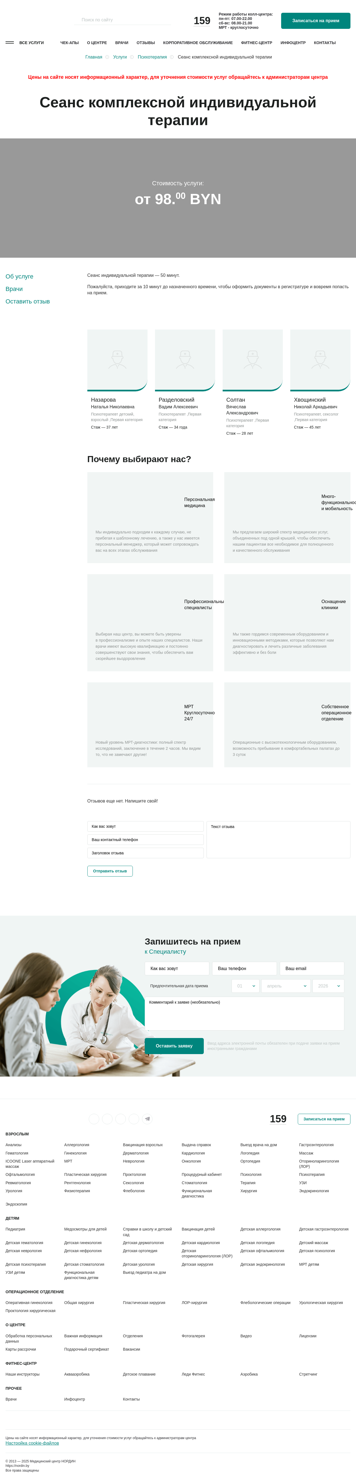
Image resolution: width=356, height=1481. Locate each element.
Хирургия (248, 1191)
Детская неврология (24, 1251)
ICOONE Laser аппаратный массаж (30, 1164)
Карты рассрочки (21, 1349)
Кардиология (193, 1153)
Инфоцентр (293, 42)
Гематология (17, 1153)
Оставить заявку (174, 1046)
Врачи (121, 42)
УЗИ (303, 1183)
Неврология (133, 1161)
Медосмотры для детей (85, 1229)
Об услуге (19, 276)
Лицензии (307, 1336)
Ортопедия (250, 1161)
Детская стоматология (84, 1264)
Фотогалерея (193, 1336)
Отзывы (146, 42)
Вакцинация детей (198, 1229)
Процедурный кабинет (202, 1174)
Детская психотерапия (26, 1264)
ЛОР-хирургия (194, 1302)
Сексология (133, 1183)
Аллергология (76, 1145)
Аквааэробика (77, 1374)
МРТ (68, 1161)
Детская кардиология (201, 1243)
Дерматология (136, 1153)
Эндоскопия (16, 1204)
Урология (14, 1191)
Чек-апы (69, 42)
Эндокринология (314, 1191)
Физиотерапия (77, 1191)
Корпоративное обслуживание (198, 42)
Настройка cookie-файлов (32, 1443)
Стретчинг (308, 1374)
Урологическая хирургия (321, 1302)
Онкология (191, 1161)
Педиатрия (15, 1229)
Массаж (306, 1153)
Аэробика (249, 1374)
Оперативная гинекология (29, 1302)
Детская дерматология (143, 1243)
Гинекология (75, 1153)
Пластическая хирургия (85, 1174)
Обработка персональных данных (29, 1338)
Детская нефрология (83, 1251)
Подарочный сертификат (86, 1349)
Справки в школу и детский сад (147, 1232)
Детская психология (317, 1251)
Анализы (13, 1145)
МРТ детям (309, 1264)
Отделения (133, 1336)
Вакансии (131, 1349)
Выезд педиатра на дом (144, 1272)
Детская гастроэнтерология (324, 1229)
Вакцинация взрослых (143, 1145)
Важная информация (83, 1336)
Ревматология (18, 1183)
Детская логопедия (257, 1243)
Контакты (325, 42)
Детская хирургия (197, 1264)
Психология (250, 1174)
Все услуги (31, 42)
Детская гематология (24, 1243)
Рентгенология (77, 1183)
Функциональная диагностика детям (81, 1275)
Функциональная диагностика (197, 1193)
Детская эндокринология (262, 1264)
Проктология (134, 1174)
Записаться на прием (315, 20)
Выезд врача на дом (258, 1145)
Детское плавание (139, 1374)
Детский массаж (313, 1243)
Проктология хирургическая (30, 1310)
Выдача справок (196, 1145)
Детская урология (139, 1264)
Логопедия (249, 1153)
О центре (97, 42)
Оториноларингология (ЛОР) (319, 1164)
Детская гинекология (83, 1243)
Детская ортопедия (140, 1251)
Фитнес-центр (256, 42)
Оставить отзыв (28, 301)
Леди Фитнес (193, 1374)
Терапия (247, 1183)
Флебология (134, 1191)
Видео (246, 1336)
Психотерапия (312, 1174)
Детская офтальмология (262, 1251)
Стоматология (194, 1183)
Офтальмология (20, 1174)
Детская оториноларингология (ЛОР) (207, 1253)
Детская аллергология (260, 1229)
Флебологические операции (265, 1302)
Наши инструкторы (23, 1374)
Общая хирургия (79, 1302)
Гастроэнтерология (316, 1145)
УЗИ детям (15, 1272)
